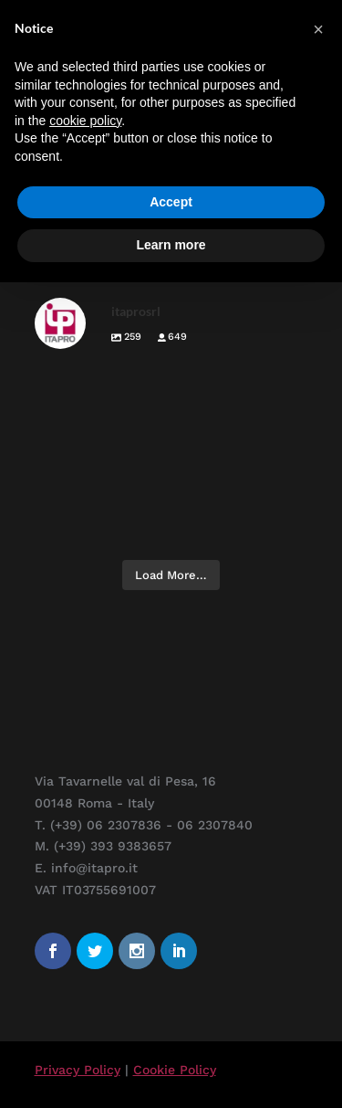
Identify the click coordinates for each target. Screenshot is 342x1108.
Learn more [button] (170, 244)
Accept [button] (171, 202)
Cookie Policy (174, 1069)
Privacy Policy (77, 1069)
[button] (318, 29)
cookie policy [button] (85, 120)
